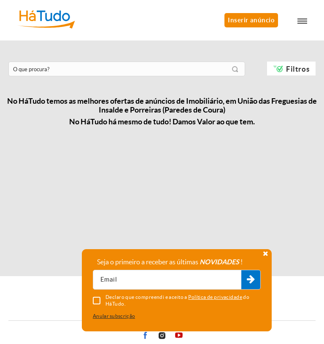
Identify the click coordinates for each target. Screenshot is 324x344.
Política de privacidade (215, 297)
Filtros (297, 69)
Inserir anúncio (251, 20)
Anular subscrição (114, 316)
